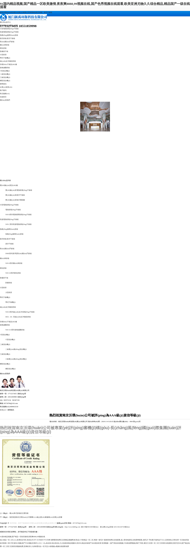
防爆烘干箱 (4, 51)
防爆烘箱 (8, 283)
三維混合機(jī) (5, 77)
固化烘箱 (3, 48)
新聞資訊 (3, 84)
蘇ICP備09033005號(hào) (89, 527)
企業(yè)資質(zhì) (6, 87)
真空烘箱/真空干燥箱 (7, 38)
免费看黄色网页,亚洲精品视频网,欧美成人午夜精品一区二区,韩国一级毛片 (77, 540)
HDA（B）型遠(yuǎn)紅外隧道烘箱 (18, 317)
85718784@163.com (80, 523)
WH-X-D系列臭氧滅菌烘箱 (14, 330)
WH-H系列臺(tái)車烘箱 (13, 263)
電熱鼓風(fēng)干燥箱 (13, 210)
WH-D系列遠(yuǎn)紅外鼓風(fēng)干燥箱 (19, 312)
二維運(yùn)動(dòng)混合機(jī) (16, 349)
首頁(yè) (3, 410)
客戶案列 (3, 90)
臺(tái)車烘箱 (4, 45)
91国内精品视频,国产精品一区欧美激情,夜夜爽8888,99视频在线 (22, 537)
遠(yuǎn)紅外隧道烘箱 (8, 61)
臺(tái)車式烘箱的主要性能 (18, 513)
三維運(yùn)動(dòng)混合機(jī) (16, 359)
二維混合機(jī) (5, 74)
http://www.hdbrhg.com (72, 527)
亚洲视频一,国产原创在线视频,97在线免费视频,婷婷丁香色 (122, 543)
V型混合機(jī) (5, 71)
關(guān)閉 (137, 421)
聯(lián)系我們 (5, 100)
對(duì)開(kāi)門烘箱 (7, 42)
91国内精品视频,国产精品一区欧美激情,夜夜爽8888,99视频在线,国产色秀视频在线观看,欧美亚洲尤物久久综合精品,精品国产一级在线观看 (95, 5)
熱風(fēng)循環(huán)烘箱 (9, 35)
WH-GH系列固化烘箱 (13, 273)
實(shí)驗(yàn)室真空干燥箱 (15, 195)
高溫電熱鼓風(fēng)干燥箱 (9, 32)
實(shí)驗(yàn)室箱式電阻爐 (15, 200)
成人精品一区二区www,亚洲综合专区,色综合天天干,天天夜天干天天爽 (25, 540)
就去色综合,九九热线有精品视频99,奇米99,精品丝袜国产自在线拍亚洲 (76, 543)
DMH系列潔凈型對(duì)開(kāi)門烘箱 (18, 253)
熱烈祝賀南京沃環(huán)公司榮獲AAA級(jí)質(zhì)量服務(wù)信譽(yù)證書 (35, 517)
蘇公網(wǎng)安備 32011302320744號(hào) (115, 527)
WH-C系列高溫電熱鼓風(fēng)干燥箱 (18, 224)
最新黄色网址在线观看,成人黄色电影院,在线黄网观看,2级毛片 (126, 540)
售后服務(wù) (5, 94)
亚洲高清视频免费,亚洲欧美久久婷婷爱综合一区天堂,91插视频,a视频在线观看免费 (39, 546)
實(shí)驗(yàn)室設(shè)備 (9, 185)
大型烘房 (3, 55)
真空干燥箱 (9, 244)
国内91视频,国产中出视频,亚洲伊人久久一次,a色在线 (32, 543)
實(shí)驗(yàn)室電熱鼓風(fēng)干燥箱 (18, 190)
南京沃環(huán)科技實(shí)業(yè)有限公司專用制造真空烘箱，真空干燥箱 (26, 12)
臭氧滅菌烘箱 (5, 68)
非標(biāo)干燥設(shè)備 (8, 64)
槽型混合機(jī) (5, 81)
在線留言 (3, 97)
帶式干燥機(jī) (5, 58)
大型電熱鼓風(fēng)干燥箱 (9, 29)
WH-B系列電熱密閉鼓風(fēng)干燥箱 (18, 214)
